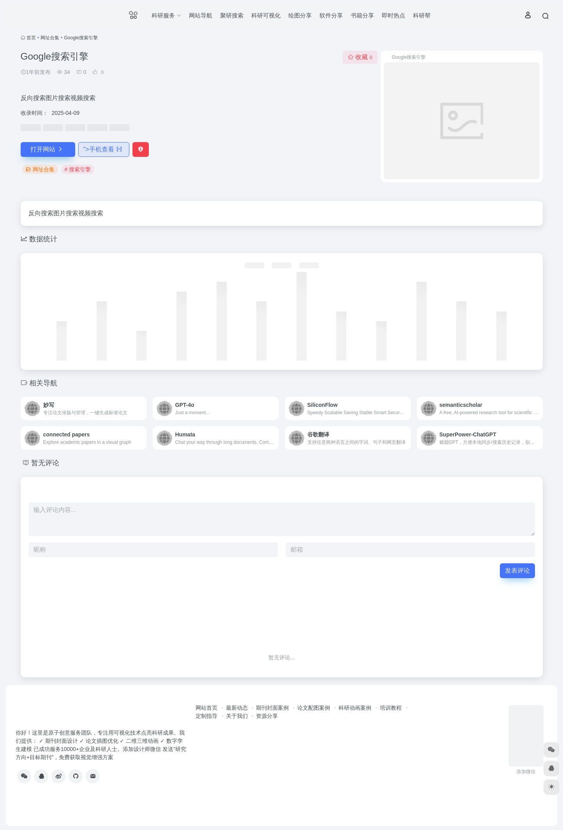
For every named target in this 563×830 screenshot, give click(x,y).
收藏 (360, 57)
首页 (31, 37)
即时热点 (393, 15)
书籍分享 (362, 15)
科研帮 (422, 15)
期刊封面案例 (272, 708)
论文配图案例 (313, 708)
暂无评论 (45, 463)
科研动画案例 (355, 708)
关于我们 (237, 716)
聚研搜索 (232, 15)
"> (103, 149)
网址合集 (50, 37)
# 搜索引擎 (78, 169)
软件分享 (331, 15)
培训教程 (391, 708)
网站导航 (200, 15)
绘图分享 (300, 15)
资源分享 (267, 716)
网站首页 (206, 708)
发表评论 (517, 570)
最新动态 (237, 708)
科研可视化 (266, 15)
